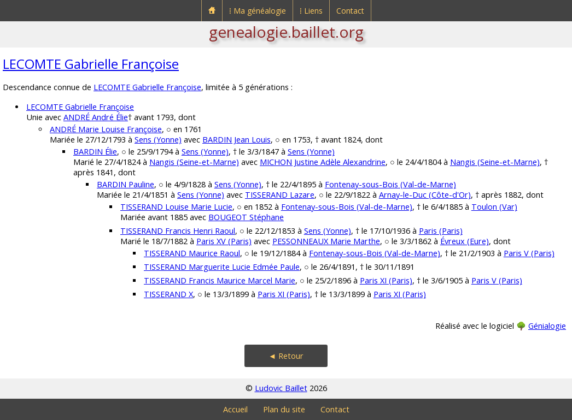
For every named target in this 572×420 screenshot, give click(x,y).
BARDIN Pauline (125, 184)
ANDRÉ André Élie (95, 117)
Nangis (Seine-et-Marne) (194, 162)
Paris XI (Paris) (386, 280)
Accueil (235, 409)
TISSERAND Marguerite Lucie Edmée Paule (222, 267)
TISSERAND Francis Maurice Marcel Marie (219, 280)
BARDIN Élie (95, 151)
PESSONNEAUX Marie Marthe (326, 241)
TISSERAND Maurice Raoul (192, 253)
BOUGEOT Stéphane (246, 217)
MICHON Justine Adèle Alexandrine (323, 162)
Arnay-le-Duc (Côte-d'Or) (425, 195)
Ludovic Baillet (281, 388)
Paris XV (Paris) (224, 241)
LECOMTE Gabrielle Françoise (91, 64)
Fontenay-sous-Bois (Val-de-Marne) (390, 184)
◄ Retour (286, 356)
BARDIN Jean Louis (236, 139)
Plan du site (284, 409)
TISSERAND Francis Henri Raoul (177, 231)
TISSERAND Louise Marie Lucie (176, 207)
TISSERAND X (168, 294)
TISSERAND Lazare (279, 195)
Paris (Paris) (441, 231)
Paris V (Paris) (529, 253)
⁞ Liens (311, 10)
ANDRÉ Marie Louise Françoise (106, 129)
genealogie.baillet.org (286, 31)
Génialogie (547, 326)
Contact (350, 10)
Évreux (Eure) (464, 241)
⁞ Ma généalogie (257, 10)
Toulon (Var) (494, 207)
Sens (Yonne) (158, 139)
